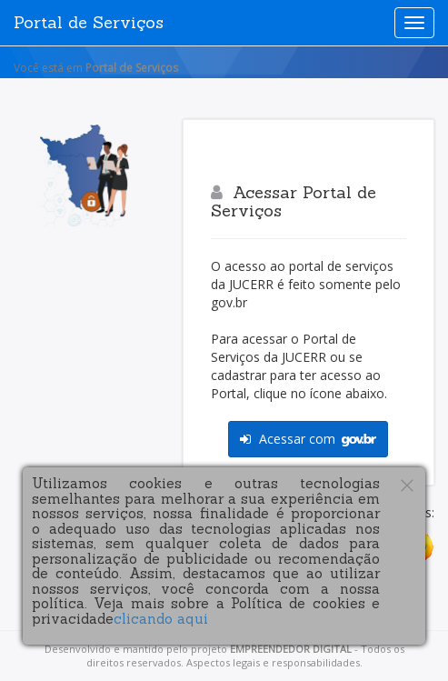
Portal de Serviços (89, 22)
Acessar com (308, 438)
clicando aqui (161, 618)
